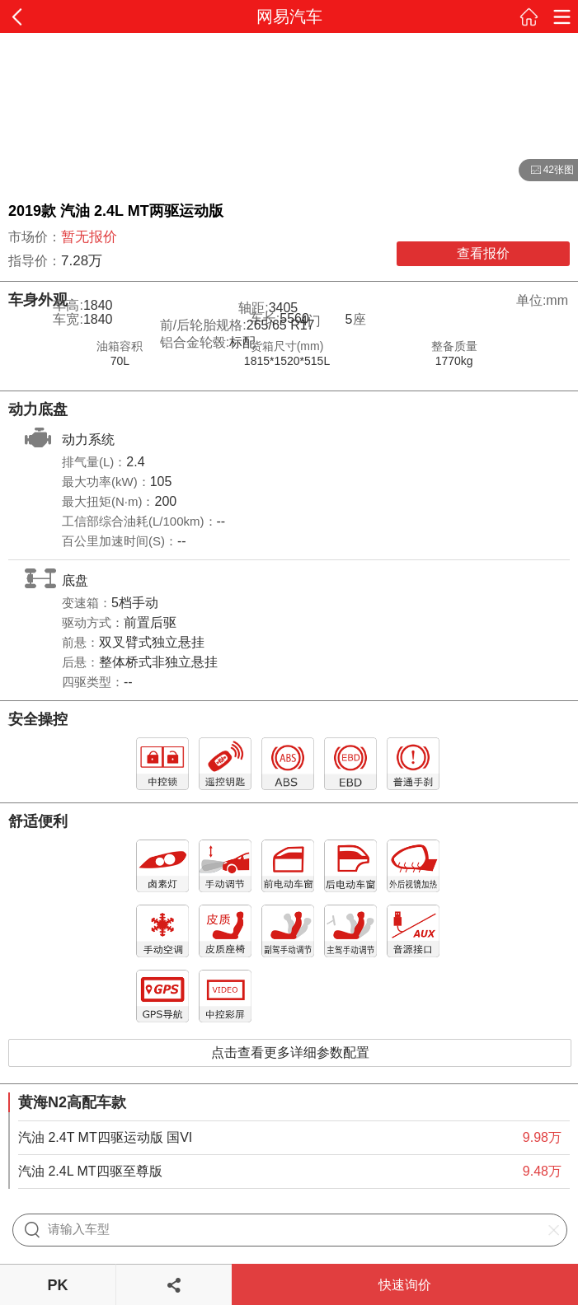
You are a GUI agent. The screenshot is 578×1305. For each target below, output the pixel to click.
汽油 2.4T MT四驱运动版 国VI (105, 1137)
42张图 (546, 170)
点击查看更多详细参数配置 (290, 1052)
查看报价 (483, 253)
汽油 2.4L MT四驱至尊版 (90, 1171)
